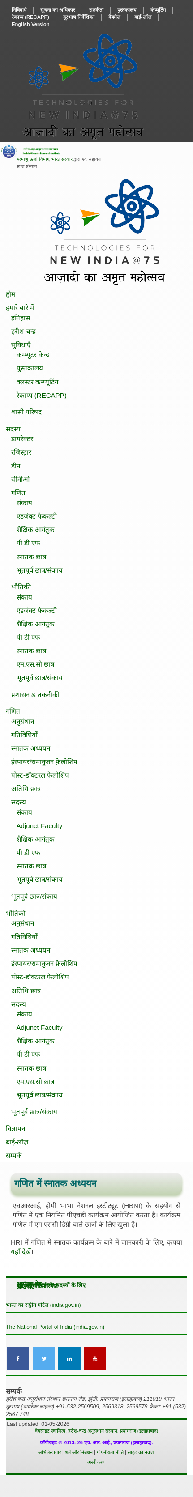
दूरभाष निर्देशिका (78, 17)
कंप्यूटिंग (158, 10)
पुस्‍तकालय (127, 10)
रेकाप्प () (30, 17)
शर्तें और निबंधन (79, 1452)
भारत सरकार (62, 159)
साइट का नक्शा (141, 1452)
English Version (31, 24)
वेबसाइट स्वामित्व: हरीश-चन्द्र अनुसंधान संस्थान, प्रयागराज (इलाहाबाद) (96, 1430)
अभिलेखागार (49, 1452)
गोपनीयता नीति (111, 1452)
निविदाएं (19, 10)
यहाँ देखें (21, 1251)
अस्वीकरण (96, 1462)
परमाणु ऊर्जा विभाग (33, 159)
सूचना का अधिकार (57, 10)
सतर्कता (96, 10)
